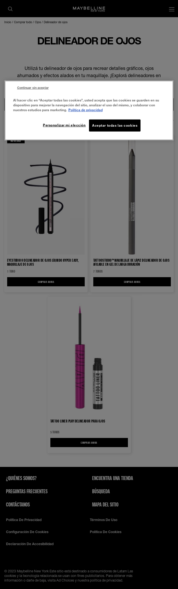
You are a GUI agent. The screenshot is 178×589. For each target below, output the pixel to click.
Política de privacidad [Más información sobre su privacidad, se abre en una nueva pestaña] (85, 110)
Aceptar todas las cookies (114, 125)
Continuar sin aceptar (33, 87)
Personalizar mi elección (64, 125)
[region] (89, 110)
